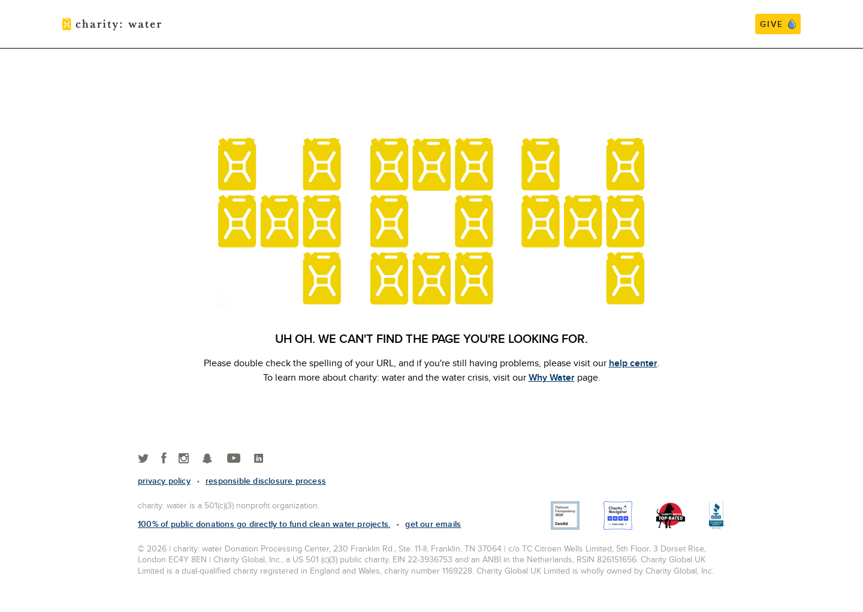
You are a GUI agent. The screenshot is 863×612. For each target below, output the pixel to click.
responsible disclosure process (266, 481)
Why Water (552, 377)
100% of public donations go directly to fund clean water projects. (264, 524)
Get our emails (433, 524)
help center (633, 363)
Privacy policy (164, 481)
